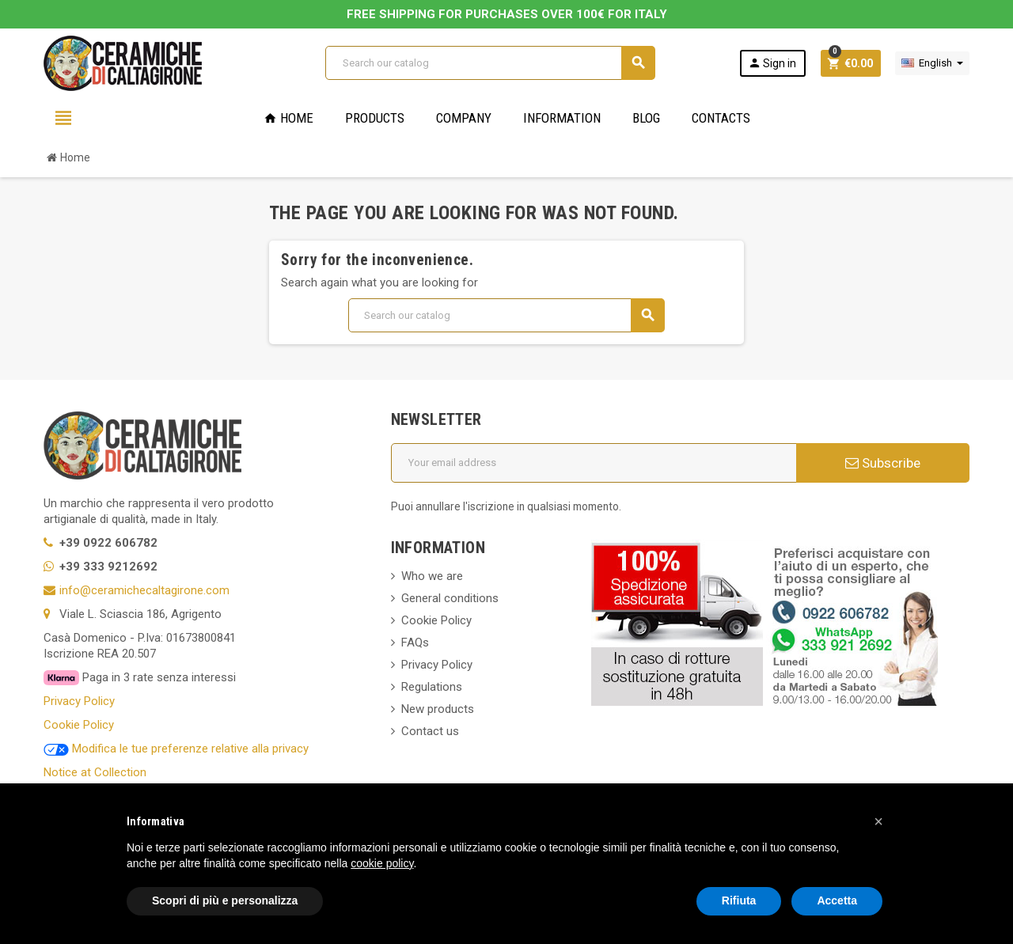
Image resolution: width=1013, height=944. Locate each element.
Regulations (431, 687)
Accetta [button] (837, 900)
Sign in (772, 63)
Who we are (432, 576)
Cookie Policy (79, 725)
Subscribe (882, 463)
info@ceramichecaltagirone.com (144, 590)
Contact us (430, 731)
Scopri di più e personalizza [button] (225, 900)
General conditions (450, 598)
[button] (878, 821)
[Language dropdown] (932, 63)
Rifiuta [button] (739, 900)
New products (437, 709)
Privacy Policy (79, 701)
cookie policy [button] (382, 863)
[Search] (489, 63)
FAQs (415, 642)
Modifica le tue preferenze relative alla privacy (176, 748)
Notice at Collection (95, 772)
